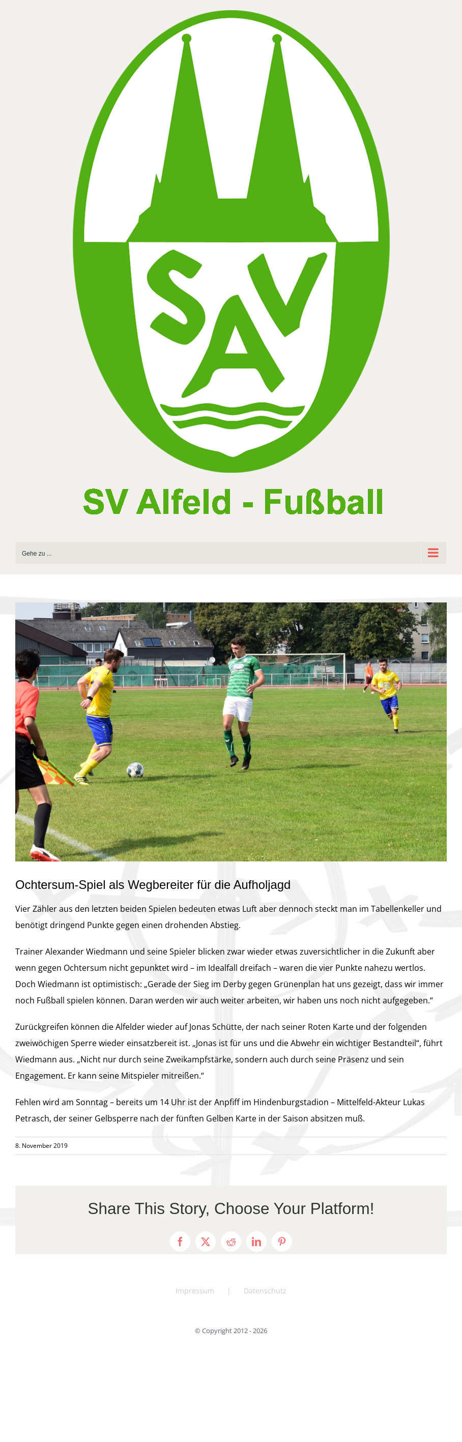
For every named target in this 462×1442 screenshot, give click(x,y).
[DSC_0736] (231, 731)
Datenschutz (265, 1290)
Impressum (195, 1290)
